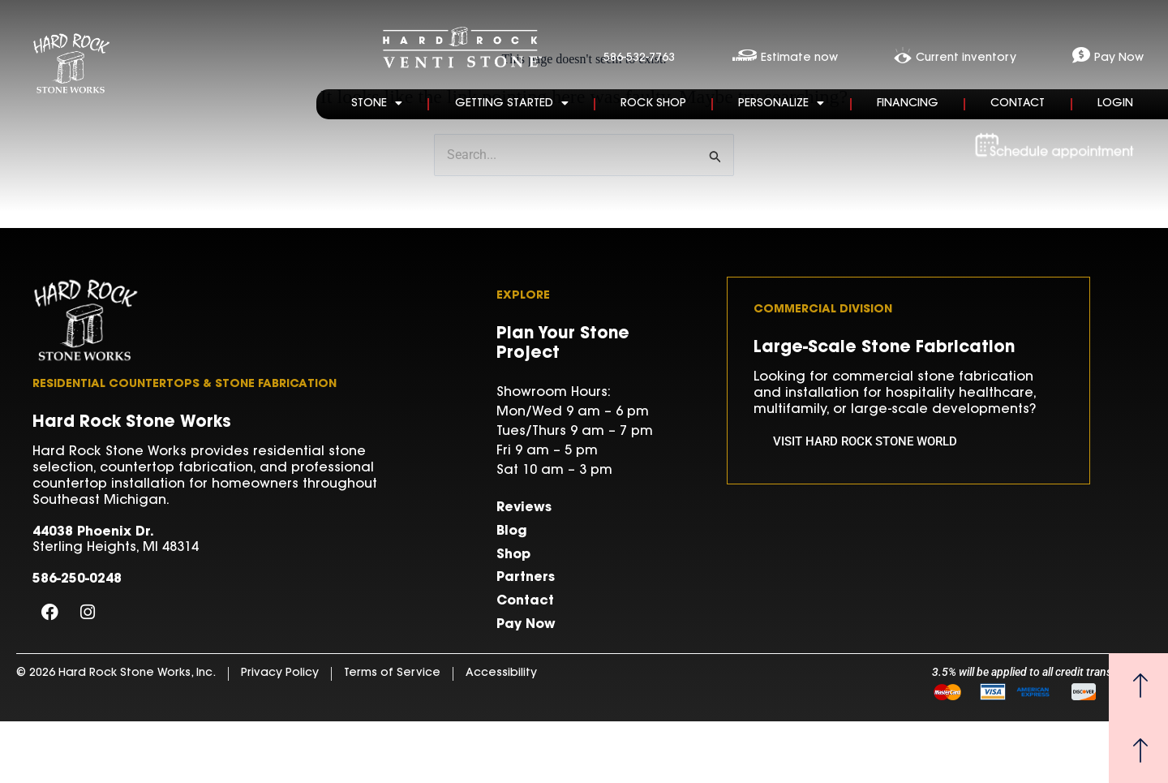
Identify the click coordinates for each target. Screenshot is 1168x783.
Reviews (524, 507)
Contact (1017, 104)
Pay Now (526, 624)
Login (1115, 104)
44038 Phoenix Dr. (93, 532)
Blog (511, 531)
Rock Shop (653, 104)
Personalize (781, 103)
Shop (513, 555)
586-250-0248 (77, 579)
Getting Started (512, 103)
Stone (376, 103)
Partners (525, 577)
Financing (907, 104)
